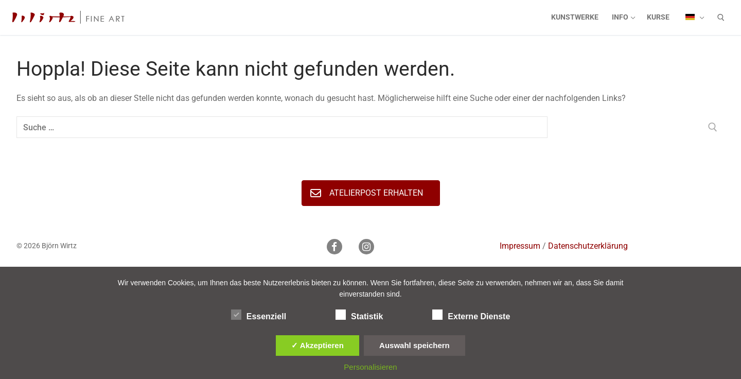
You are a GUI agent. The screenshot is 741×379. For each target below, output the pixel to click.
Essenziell (258, 314)
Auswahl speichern (414, 345)
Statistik (359, 314)
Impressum (520, 246)
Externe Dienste (471, 314)
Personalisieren (370, 367)
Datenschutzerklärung (588, 246)
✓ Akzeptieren (317, 345)
